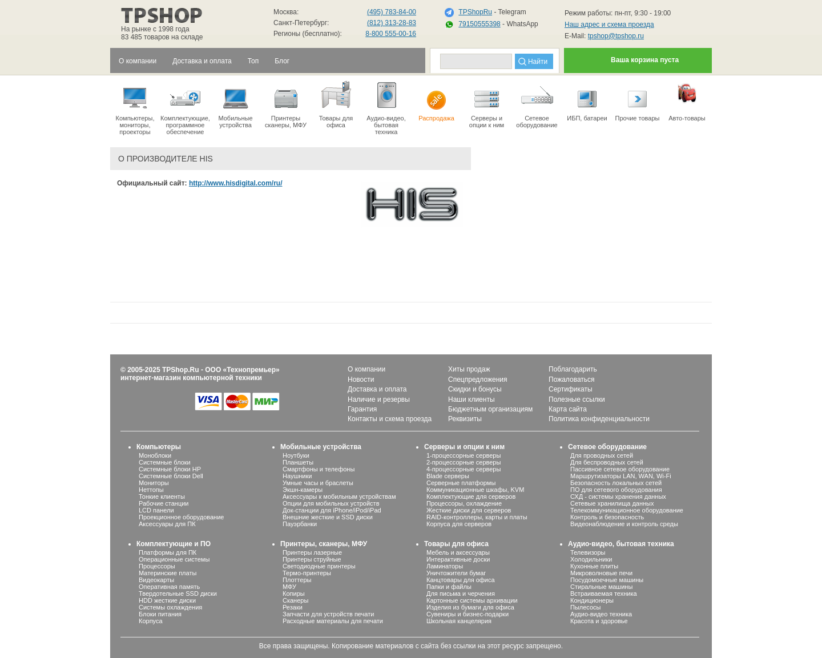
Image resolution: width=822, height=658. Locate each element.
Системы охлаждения (170, 607)
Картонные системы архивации (472, 600)
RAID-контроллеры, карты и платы (476, 517)
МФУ (289, 586)
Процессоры (157, 566)
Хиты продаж (469, 369)
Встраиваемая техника (603, 593)
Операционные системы (174, 559)
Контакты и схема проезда (390, 419)
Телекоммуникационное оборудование (626, 510)
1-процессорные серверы (463, 455)
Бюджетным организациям (490, 409)
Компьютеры (158, 447)
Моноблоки (155, 455)
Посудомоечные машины (606, 579)
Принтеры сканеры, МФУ (286, 103)
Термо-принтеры (307, 573)
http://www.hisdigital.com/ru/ (236, 183)
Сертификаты (571, 389)
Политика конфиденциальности (599, 419)
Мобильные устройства (235, 103)
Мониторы (154, 482)
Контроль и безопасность (607, 517)
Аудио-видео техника (601, 614)
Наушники (297, 476)
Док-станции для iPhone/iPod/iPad (332, 510)
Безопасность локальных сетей (616, 482)
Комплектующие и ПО (173, 544)
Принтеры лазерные (312, 552)
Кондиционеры (592, 600)
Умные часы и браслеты (318, 482)
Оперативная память (169, 586)
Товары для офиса (336, 103)
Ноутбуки (296, 455)
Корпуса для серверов (458, 523)
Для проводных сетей (601, 455)
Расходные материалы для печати (333, 620)
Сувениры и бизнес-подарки (467, 614)
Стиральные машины (601, 586)
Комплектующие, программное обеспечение (185, 107)
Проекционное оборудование (181, 517)
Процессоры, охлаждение (464, 503)
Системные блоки (165, 462)
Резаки (293, 607)
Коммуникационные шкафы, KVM (475, 489)
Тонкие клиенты (162, 496)
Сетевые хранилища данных (612, 503)
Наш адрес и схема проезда (609, 25)
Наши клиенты (471, 399)
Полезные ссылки (577, 399)
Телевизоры (587, 552)
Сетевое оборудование (537, 103)
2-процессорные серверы (463, 462)
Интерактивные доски (458, 559)
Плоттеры (297, 579)
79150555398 (479, 24)
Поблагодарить (573, 369)
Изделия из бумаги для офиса (470, 607)
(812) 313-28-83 (391, 23)
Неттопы (151, 489)
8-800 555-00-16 (390, 34)
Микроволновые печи (601, 573)
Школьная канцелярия (458, 620)
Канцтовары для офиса (460, 579)
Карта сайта (568, 409)
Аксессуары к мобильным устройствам (339, 496)
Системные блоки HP (170, 469)
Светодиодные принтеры (319, 566)
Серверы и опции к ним (464, 447)
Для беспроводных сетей (606, 462)
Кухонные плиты (594, 566)
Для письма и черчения (460, 593)
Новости (361, 380)
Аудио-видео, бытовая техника (621, 544)
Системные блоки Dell (171, 476)
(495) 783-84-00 (391, 12)
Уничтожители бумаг (456, 573)
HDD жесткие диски (167, 600)
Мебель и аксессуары (458, 552)
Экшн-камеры (303, 489)
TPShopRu (475, 12)
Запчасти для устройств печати (328, 614)
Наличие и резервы (379, 399)
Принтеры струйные (312, 559)
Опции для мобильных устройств (331, 503)
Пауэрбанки (300, 523)
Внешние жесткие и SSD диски (328, 517)
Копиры (294, 593)
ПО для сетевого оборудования (616, 489)
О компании (366, 369)
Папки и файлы (449, 586)
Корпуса (151, 620)
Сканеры (295, 600)
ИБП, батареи (587, 100)
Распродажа (436, 100)
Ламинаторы (444, 566)
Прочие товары (637, 100)
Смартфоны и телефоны (318, 469)
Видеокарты (156, 579)
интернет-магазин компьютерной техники (191, 378)
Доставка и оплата (377, 389)
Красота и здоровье (599, 620)
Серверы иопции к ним (486, 103)
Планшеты (298, 462)
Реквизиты (465, 419)
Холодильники (591, 559)
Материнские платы (167, 573)
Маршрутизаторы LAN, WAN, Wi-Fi (620, 476)
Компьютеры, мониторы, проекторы (135, 107)
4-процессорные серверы (463, 469)
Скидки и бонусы (475, 389)
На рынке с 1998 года (155, 29)
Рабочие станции (164, 503)
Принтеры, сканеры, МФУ (323, 544)
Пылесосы (585, 607)
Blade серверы (447, 476)
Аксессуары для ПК (167, 523)
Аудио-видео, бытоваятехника (386, 107)
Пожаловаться (572, 380)
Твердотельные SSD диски (178, 593)
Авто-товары (687, 100)
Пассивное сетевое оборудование (620, 469)
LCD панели (156, 510)
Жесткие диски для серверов (468, 510)
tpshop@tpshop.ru (616, 36)
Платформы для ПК (167, 552)
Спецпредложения (477, 380)
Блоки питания (160, 614)
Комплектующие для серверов (470, 496)
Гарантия (362, 409)
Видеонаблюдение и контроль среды (624, 523)
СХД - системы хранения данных (618, 496)
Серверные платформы (460, 482)
